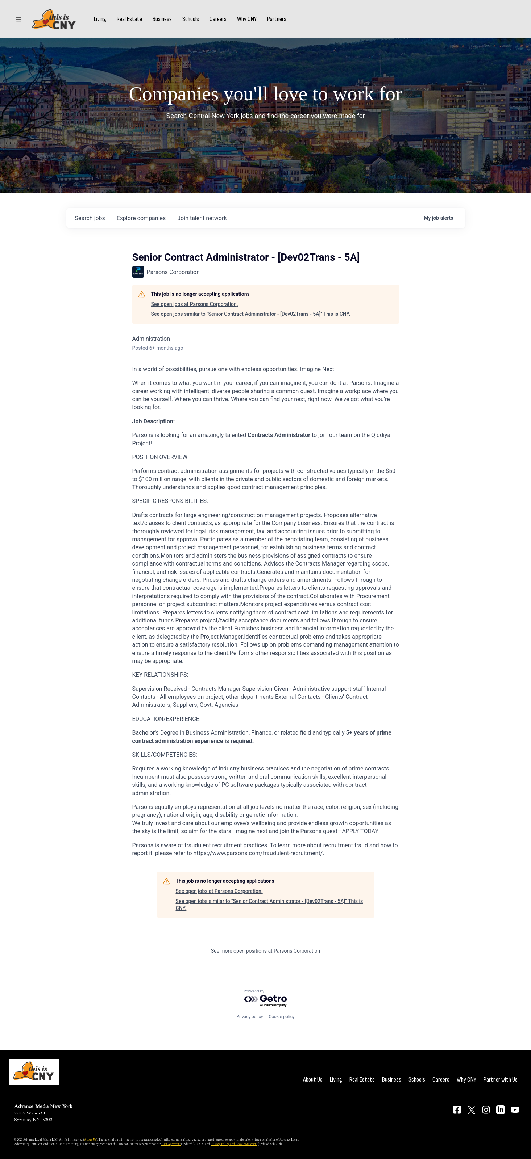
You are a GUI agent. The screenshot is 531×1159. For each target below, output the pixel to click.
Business (162, 19)
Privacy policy (249, 1016)
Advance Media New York (43, 1106)
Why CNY (247, 19)
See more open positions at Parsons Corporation (265, 951)
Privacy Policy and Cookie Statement (234, 1144)
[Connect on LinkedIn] (500, 1110)
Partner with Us (501, 1079)
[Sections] (19, 19)
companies (141, 218)
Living (100, 19)
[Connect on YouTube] (515, 1110)
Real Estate (129, 19)
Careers (218, 19)
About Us (313, 1079)
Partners (276, 19)
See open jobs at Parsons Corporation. (194, 304)
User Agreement (171, 1144)
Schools (190, 19)
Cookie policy (281, 1016)
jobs (90, 218)
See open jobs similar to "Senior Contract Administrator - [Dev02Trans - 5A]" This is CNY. (250, 314)
